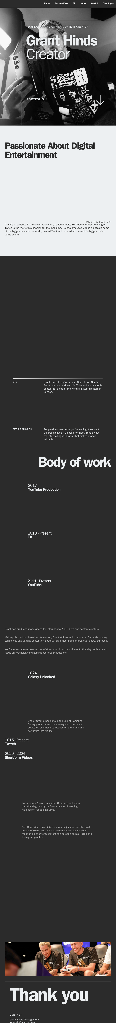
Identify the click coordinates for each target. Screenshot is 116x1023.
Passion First (61, 4)
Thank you (108, 4)
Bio (74, 4)
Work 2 (94, 4)
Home (47, 4)
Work (83, 4)
